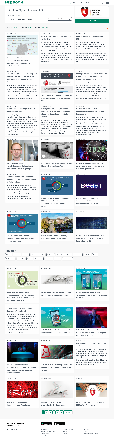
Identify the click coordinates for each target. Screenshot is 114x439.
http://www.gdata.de (13, 15)
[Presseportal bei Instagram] (21, 428)
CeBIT (100, 254)
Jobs (85, 430)
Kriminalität (21, 258)
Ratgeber (91, 254)
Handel (31, 258)
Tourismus (51, 258)
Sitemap (65, 432)
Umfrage (60, 258)
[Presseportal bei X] (18, 428)
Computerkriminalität (39, 254)
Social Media (45, 434)
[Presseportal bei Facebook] (16, 428)
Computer (18, 254)
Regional (84, 3)
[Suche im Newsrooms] (60, 19)
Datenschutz (41, 258)
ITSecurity (53, 254)
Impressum (44, 428)
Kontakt (86, 428)
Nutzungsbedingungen (48, 430)
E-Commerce (11, 258)
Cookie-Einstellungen (91, 432)
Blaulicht (76, 3)
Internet (9, 254)
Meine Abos (92, 3)
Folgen (92, 21)
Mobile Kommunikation (67, 254)
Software (27, 254)
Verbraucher (81, 254)
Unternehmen (71, 258)
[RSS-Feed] (106, 27)
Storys (70, 3)
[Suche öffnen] (102, 2)
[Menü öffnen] (107, 2)
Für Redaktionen (68, 428)
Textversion (66, 430)
